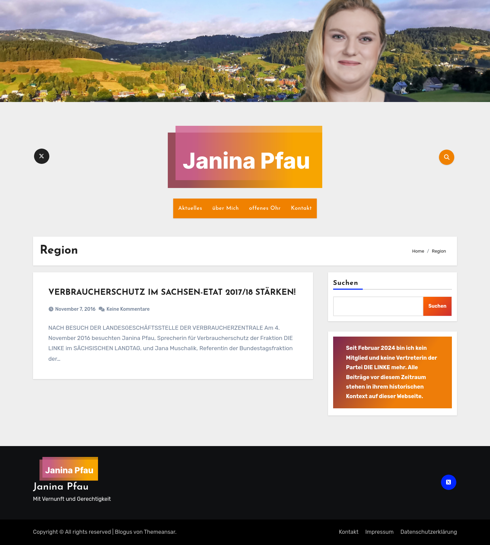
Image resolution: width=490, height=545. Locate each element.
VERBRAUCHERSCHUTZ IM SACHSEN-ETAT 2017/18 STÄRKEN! (171, 293)
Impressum (379, 532)
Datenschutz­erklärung (429, 532)
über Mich (225, 208)
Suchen (345, 283)
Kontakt (301, 208)
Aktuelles (190, 208)
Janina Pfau (60, 487)
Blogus (123, 532)
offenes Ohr (265, 208)
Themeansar (159, 532)
